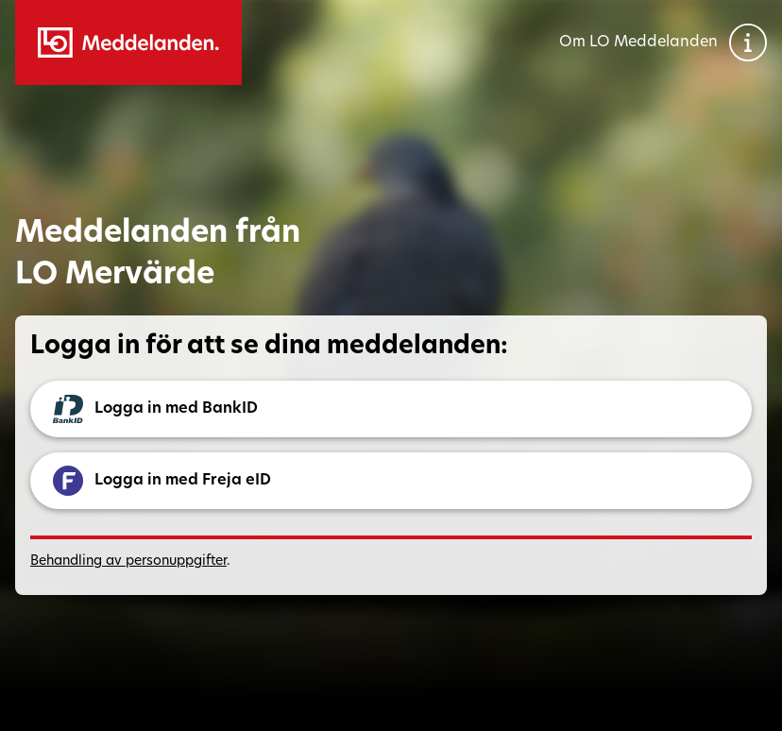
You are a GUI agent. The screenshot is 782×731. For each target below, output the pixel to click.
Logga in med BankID (155, 409)
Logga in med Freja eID (162, 481)
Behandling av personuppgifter (128, 561)
